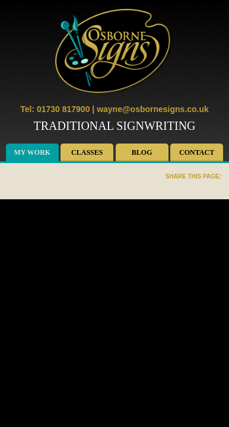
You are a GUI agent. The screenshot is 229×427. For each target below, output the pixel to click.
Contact (196, 152)
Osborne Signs (114, 52)
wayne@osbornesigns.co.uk (153, 109)
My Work (32, 152)
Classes (87, 152)
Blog (142, 152)
